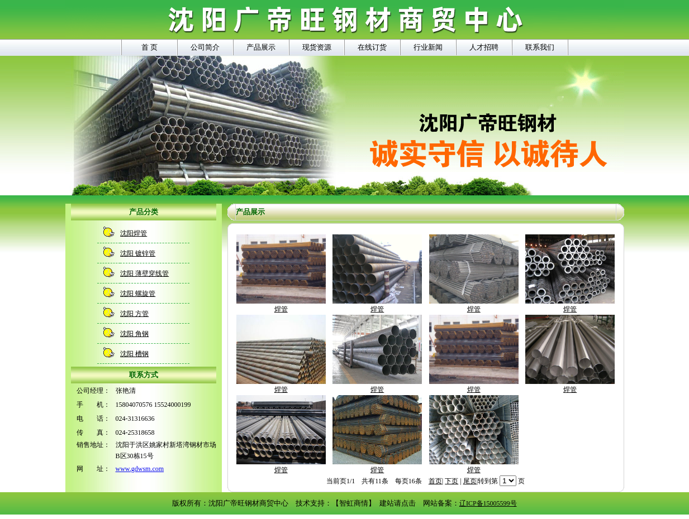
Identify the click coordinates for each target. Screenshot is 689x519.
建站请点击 (397, 503)
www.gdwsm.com (140, 469)
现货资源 (316, 47)
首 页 (149, 47)
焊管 (281, 305)
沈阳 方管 (134, 314)
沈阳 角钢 (134, 334)
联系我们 (539, 47)
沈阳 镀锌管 (137, 253)
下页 (451, 481)
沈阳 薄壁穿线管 (144, 273)
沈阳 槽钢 (134, 354)
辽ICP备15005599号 (488, 503)
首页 (435, 481)
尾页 (470, 481)
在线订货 (372, 47)
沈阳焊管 (133, 233)
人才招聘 (483, 47)
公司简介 (205, 47)
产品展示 (260, 47)
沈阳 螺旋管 (137, 293)
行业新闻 (428, 47)
